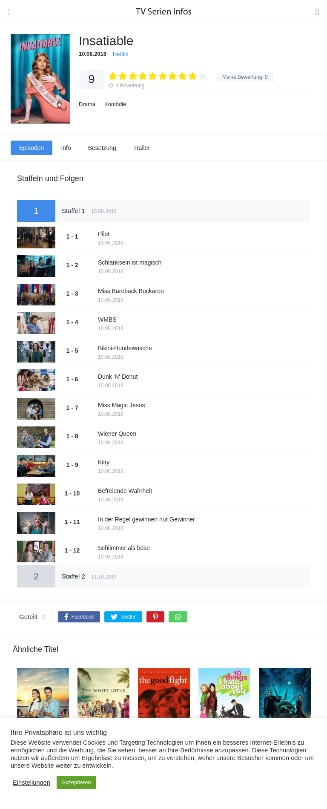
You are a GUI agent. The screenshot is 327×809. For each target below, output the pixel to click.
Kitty (103, 462)
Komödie (115, 104)
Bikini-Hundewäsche (125, 348)
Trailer (141, 147)
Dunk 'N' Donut (118, 376)
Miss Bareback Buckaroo (131, 291)
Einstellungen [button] (31, 782)
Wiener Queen (117, 433)
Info (66, 147)
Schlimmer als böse (124, 547)
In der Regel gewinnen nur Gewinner (146, 519)
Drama (87, 104)
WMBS (107, 319)
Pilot (103, 233)
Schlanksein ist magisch (129, 262)
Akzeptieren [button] (76, 782)
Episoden (31, 147)
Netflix (120, 54)
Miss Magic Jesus (121, 405)
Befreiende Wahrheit (125, 490)
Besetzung (102, 147)
